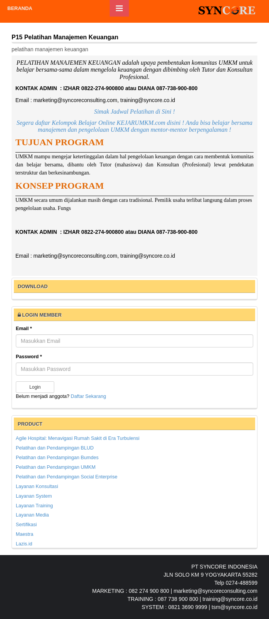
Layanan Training (34, 505)
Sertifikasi (26, 524)
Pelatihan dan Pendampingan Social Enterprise (66, 477)
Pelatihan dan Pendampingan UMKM (55, 467)
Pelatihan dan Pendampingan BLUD (55, 448)
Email (24, 328)
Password (29, 356)
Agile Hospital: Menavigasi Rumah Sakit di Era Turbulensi (77, 438)
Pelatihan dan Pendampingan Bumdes (57, 457)
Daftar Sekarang (88, 396)
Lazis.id (24, 544)
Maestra (24, 534)
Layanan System (34, 496)
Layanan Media (32, 515)
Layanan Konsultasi (37, 486)
